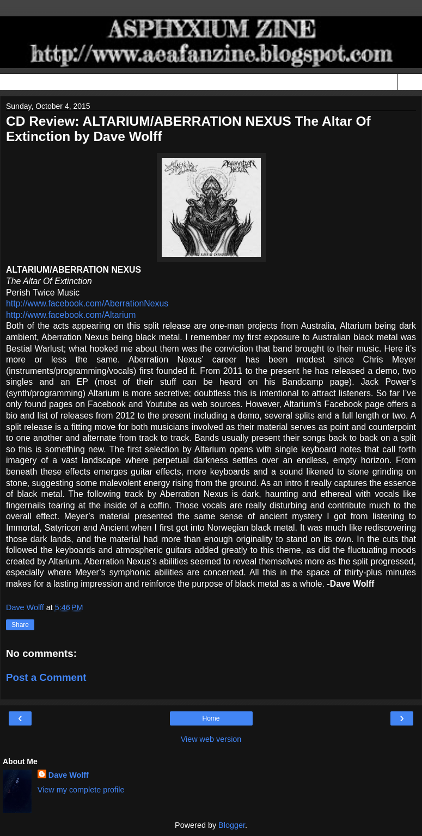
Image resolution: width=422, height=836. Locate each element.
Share (20, 625)
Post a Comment (46, 677)
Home (210, 718)
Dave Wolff (68, 775)
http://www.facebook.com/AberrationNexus (87, 303)
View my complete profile (81, 789)
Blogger (231, 825)
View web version (211, 739)
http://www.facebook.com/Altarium (71, 314)
